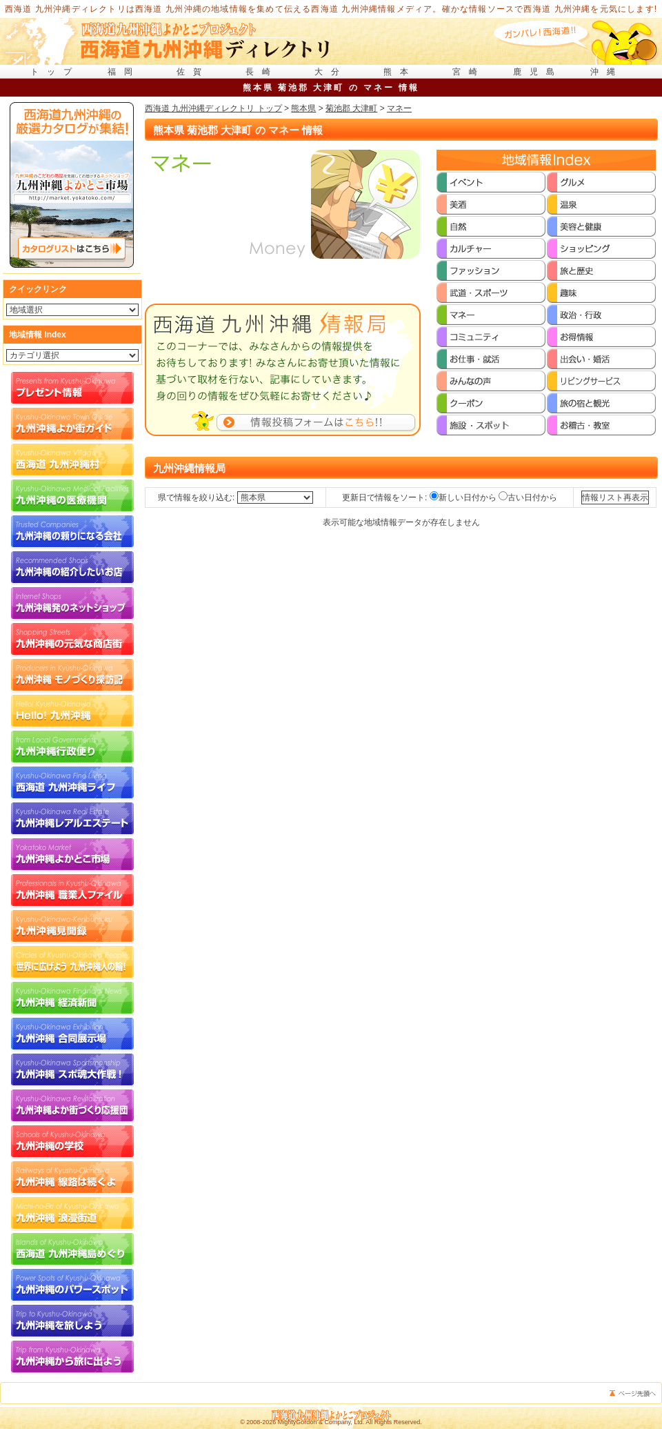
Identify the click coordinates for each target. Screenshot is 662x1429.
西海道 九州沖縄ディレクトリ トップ (213, 108)
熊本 (400, 72)
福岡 (124, 72)
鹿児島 (538, 72)
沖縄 (606, 72)
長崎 (262, 72)
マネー (399, 108)
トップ (55, 72)
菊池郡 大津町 (351, 108)
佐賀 (193, 72)
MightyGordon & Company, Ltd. (321, 1422)
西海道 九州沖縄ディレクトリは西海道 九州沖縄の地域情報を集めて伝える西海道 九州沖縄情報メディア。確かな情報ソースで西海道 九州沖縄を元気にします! (331, 9)
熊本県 (303, 108)
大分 (331, 72)
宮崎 (468, 72)
